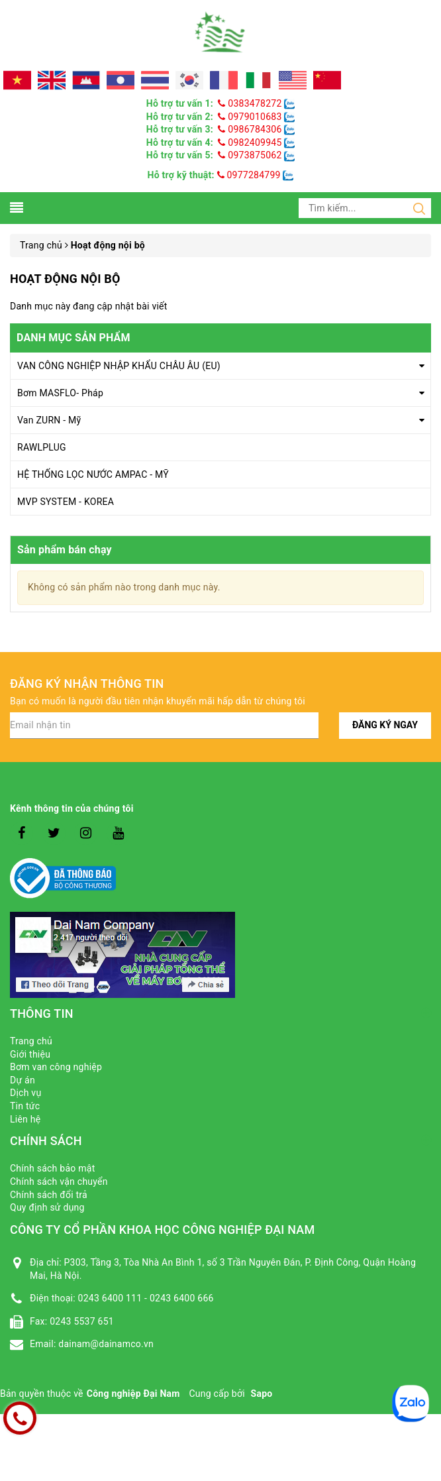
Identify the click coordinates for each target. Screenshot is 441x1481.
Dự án (22, 1080)
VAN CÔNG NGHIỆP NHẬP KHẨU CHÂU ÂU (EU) (118, 365)
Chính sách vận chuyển (59, 1181)
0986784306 (251, 129)
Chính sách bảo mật (52, 1168)
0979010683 (251, 116)
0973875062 (251, 155)
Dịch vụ (25, 1092)
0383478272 (251, 103)
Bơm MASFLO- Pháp (60, 393)
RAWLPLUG (41, 447)
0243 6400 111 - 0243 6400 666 (146, 1298)
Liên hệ (25, 1119)
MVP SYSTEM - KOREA (65, 501)
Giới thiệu (30, 1054)
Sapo (262, 1393)
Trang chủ (31, 1041)
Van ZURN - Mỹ (49, 420)
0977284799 (249, 175)
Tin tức (25, 1106)
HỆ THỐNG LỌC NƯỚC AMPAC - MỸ (93, 474)
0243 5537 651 (82, 1321)
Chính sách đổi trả (48, 1194)
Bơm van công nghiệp (56, 1067)
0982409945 (251, 142)
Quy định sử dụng (47, 1207)
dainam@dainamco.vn (106, 1344)
